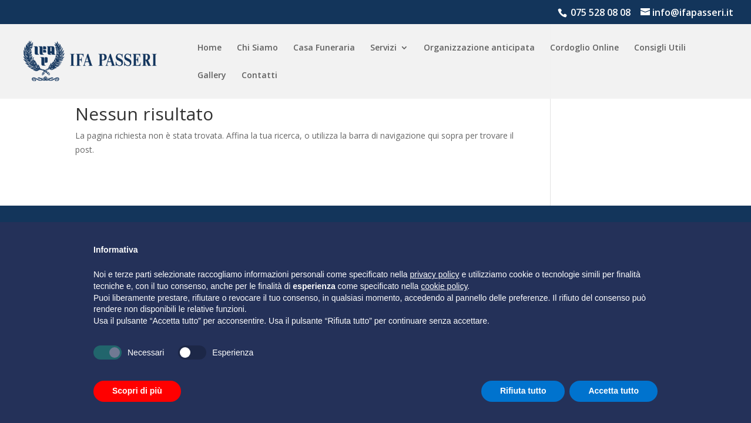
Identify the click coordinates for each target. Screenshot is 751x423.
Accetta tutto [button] (613, 390)
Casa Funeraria (324, 48)
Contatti (259, 75)
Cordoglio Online (584, 48)
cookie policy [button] (444, 286)
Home (209, 48)
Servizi (383, 48)
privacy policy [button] (435, 274)
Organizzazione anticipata (479, 48)
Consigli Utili (660, 48)
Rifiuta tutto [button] (523, 390)
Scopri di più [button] (137, 390)
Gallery (211, 75)
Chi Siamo (257, 48)
